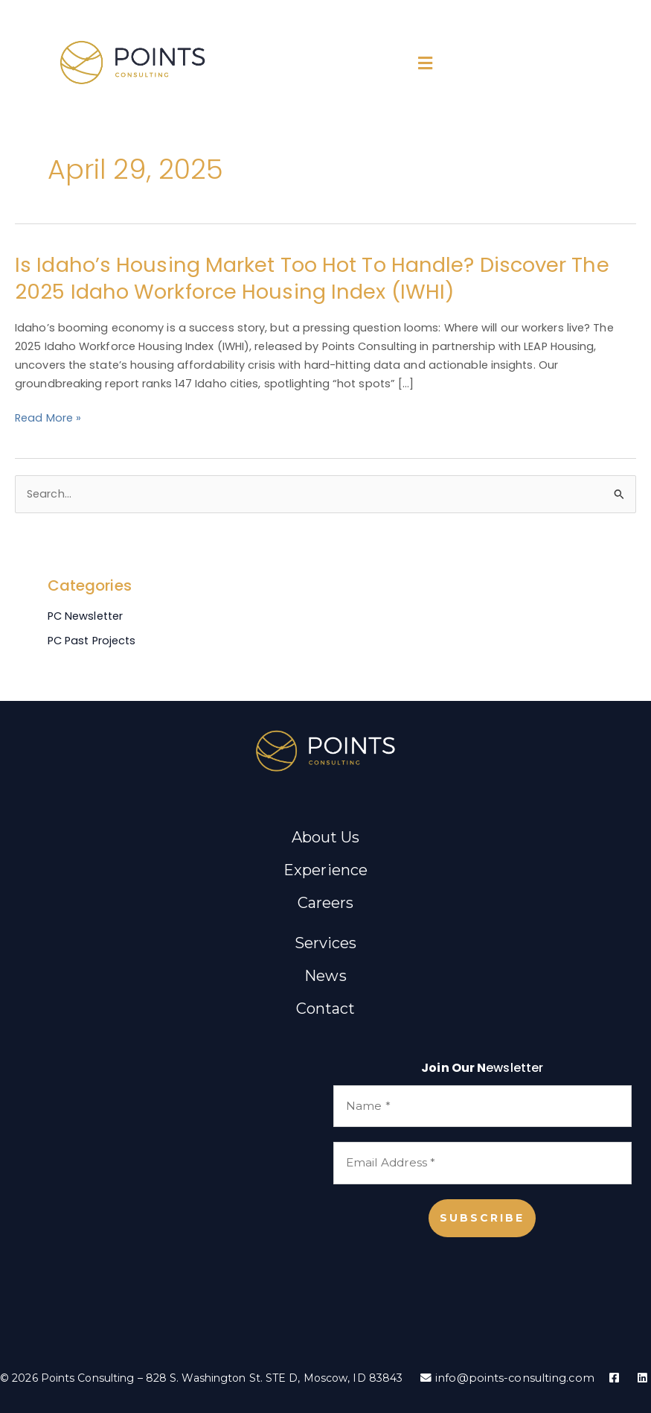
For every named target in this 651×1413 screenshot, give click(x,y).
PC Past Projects (92, 640)
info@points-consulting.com (507, 1378)
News (325, 976)
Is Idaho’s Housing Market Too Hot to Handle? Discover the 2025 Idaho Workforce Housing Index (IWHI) (312, 278)
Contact (326, 1008)
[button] (425, 63)
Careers (326, 903)
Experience (325, 870)
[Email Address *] (482, 1163)
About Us (326, 837)
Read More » (48, 418)
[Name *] (482, 1106)
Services (326, 943)
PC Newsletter (85, 616)
